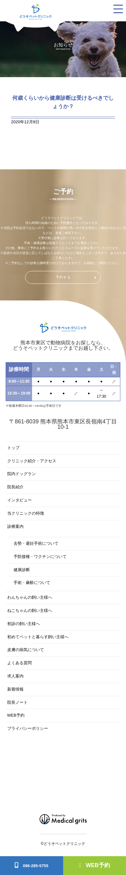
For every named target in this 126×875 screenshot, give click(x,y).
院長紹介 (15, 487)
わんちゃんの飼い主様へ (29, 597)
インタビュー (19, 500)
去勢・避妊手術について (36, 543)
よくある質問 (19, 662)
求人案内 (15, 676)
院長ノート (17, 702)
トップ (13, 447)
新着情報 (15, 689)
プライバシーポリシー (27, 728)
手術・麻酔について (32, 582)
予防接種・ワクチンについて (40, 556)
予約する (63, 277)
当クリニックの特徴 (25, 513)
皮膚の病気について (25, 649)
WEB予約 (94, 865)
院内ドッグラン (21, 473)
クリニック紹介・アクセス (31, 461)
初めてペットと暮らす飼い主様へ (37, 636)
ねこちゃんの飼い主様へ (29, 610)
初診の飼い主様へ (23, 623)
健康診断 (22, 569)
